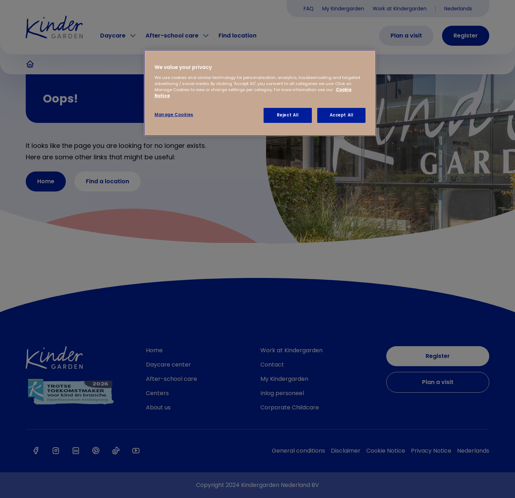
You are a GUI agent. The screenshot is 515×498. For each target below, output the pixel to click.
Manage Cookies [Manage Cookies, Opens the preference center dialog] (173, 115)
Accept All (341, 115)
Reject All (288, 115)
